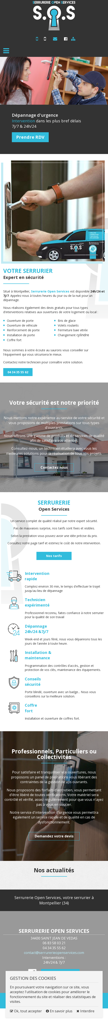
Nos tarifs (54, 556)
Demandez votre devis (54, 836)
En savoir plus (59, 1011)
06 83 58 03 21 (36, 40)
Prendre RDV (30, 137)
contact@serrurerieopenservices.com (54, 39)
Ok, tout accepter (26, 1011)
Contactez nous (54, 467)
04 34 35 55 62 (45, 40)
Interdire (85, 1011)
